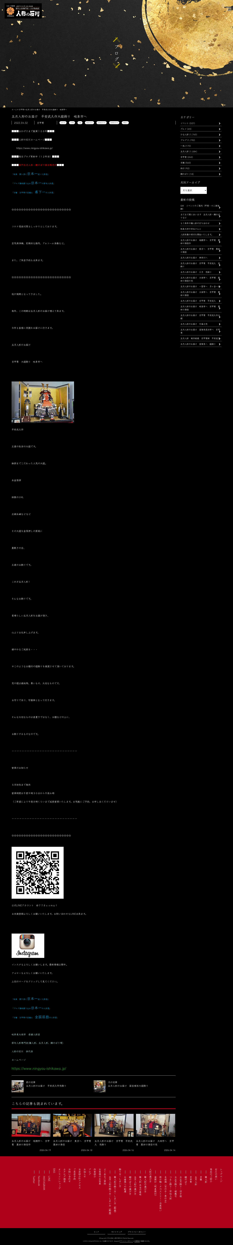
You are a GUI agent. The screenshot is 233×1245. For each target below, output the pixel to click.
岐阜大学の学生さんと (190, 228)
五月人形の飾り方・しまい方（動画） (110, 1196)
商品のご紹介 (211, 1175)
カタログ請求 (64, 1175)
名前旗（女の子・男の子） (165, 1190)
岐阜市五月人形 (101, 122)
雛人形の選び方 (145, 1184)
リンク (96, 1231)
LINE (49, 1178)
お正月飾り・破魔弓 (175, 1186)
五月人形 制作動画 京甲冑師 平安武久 (200, 338)
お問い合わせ (69, 1175)
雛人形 (206, 1179)
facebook (39, 1181)
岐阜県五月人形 (114, 122)
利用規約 (137, 1241)
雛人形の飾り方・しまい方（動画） (115, 1195)
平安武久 (125, 122)
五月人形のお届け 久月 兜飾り (196, 271)
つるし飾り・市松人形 (170, 1188)
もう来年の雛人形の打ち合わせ (195, 223)
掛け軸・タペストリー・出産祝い (160, 1193)
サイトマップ (116, 1231)
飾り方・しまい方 (120, 1177)
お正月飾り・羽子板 (180, 1186)
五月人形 (63, 122)
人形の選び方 (150, 1175)
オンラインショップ (59, 1179)
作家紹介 (95, 1173)
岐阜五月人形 (89, 122)
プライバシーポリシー (137, 1231)
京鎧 (80, 122)
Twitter (34, 1179)
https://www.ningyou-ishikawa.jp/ (34, 148)
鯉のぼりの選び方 (130, 1185)
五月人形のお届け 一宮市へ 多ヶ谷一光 (200, 286)
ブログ (183, 140)
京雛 (182, 162)
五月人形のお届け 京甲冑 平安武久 (199, 300)
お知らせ (84, 1173)
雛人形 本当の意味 (140, 1186)
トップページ (221, 1175)
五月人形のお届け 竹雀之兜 (193, 323)
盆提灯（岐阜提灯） (155, 1186)
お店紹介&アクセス (79, 1178)
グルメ (183, 128)
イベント (184, 123)
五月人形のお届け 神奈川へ (193, 257)
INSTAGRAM (44, 1183)
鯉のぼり (184, 173)
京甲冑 (72, 122)
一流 (182, 145)
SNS (54, 1170)
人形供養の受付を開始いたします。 (196, 234)
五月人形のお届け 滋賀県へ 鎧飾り (198, 343)
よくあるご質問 (105, 1176)
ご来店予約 (74, 1174)
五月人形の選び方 (135, 1185)
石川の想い (216, 1174)
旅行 (182, 168)
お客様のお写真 (100, 1176)
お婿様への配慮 (125, 1184)
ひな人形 (184, 134)
